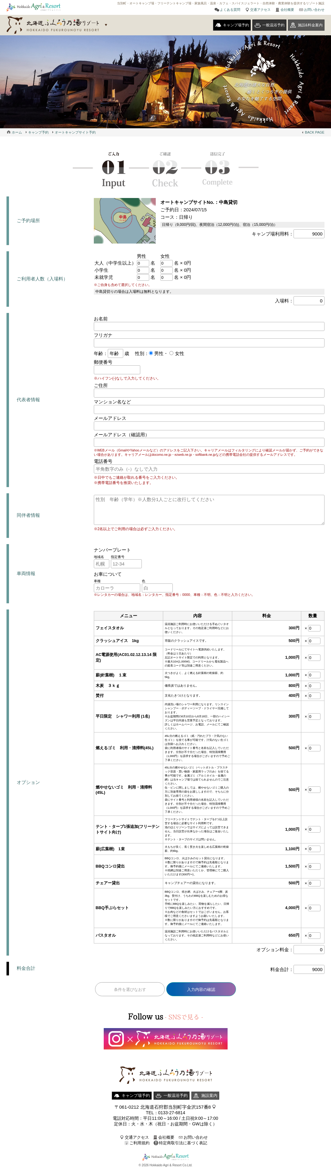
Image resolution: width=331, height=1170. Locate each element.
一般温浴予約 (273, 25)
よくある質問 (230, 9)
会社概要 (287, 9)
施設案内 (209, 1095)
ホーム (17, 132)
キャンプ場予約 (236, 25)
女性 (178, 353)
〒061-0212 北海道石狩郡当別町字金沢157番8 (163, 1107)
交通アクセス (260, 9)
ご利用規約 (139, 1143)
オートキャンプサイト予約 (75, 132)
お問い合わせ (314, 9)
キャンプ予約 (38, 132)
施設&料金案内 (310, 25)
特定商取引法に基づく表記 (183, 1143)
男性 (158, 353)
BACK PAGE (314, 132)
